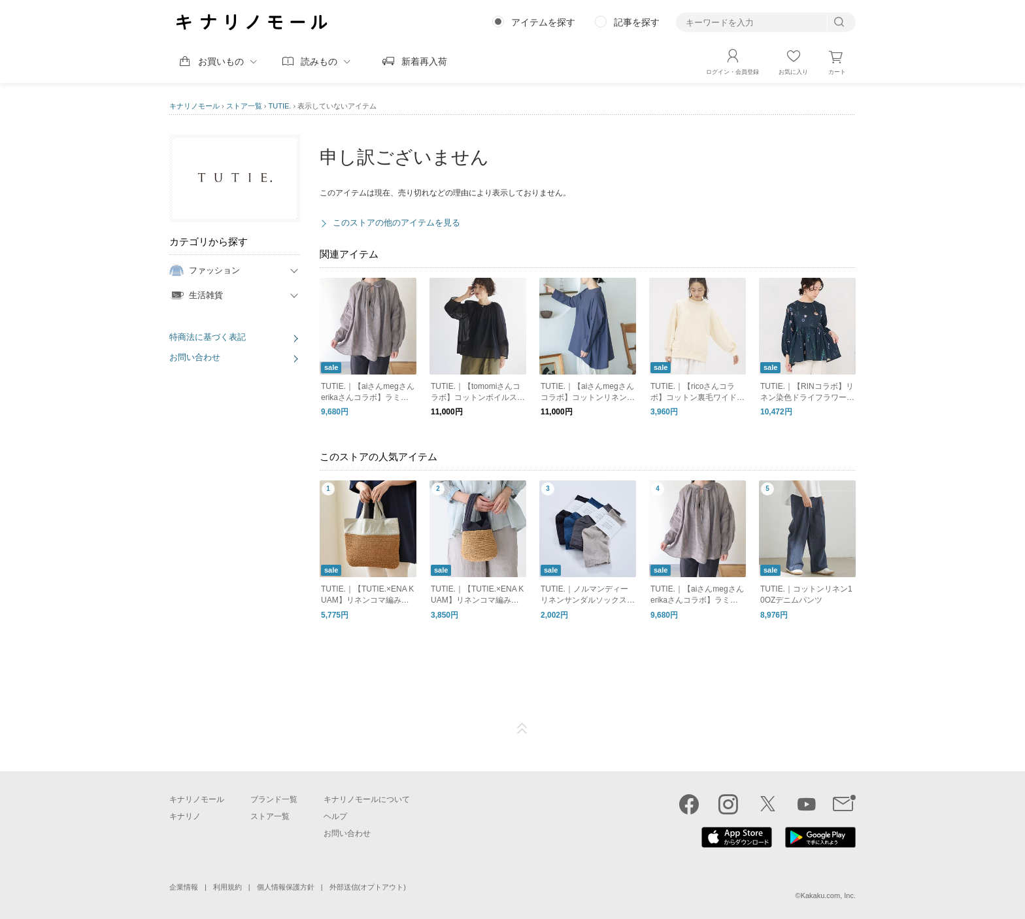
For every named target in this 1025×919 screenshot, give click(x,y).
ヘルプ (335, 816)
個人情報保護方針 (285, 887)
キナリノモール (194, 106)
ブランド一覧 (273, 799)
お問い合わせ (194, 357)
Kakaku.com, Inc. (828, 895)
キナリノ (185, 816)
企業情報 (183, 887)
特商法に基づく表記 (207, 337)
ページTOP (522, 729)
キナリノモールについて (367, 799)
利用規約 (227, 887)
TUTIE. (280, 106)
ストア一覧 (244, 106)
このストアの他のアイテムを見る (396, 222)
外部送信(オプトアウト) (367, 887)
